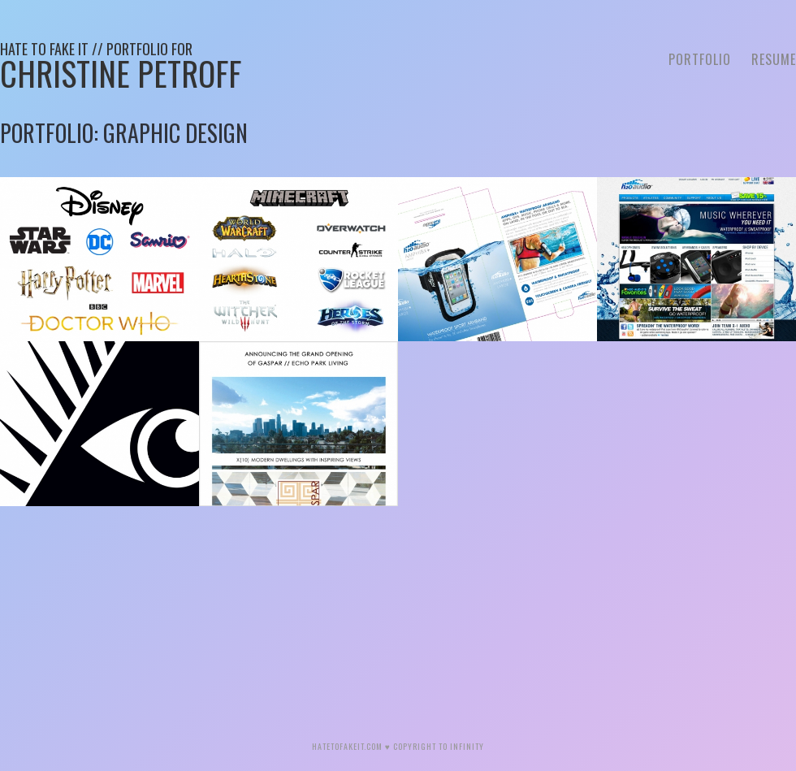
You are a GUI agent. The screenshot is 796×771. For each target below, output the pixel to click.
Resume (773, 59)
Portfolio (699, 59)
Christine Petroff (120, 67)
